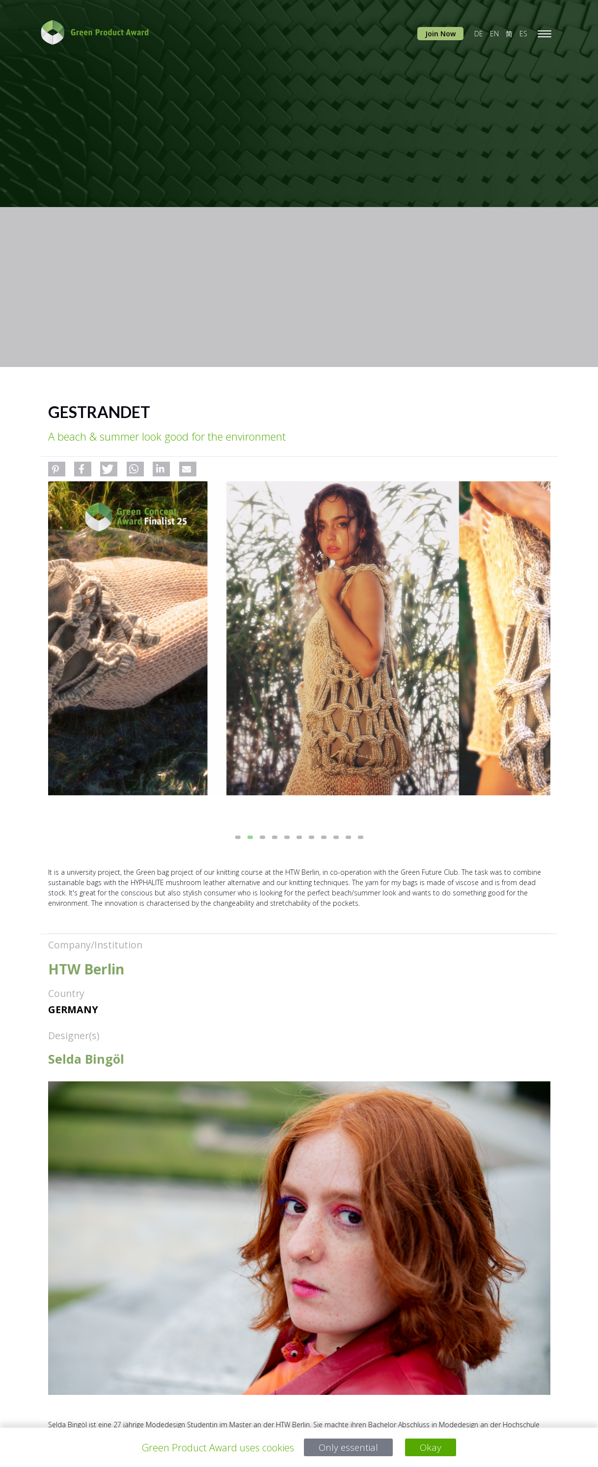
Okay (432, 1447)
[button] (56, 469)
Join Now (440, 33)
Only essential (348, 1447)
